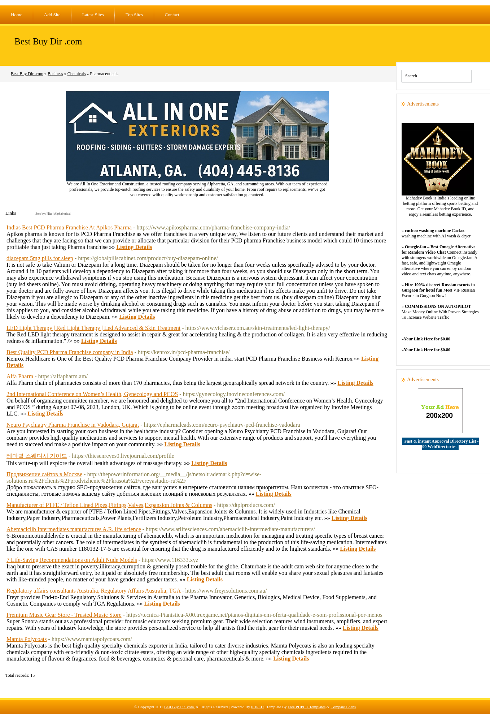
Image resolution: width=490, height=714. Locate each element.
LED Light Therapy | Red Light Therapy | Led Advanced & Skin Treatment (93, 328)
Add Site (52, 14)
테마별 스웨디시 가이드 (36, 456)
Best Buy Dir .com (48, 41)
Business (55, 73)
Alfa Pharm (19, 376)
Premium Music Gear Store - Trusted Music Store (64, 615)
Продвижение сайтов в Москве (44, 474)
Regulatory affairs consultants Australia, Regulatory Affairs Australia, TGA (93, 591)
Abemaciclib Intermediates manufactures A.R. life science (73, 529)
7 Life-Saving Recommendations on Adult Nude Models (71, 560)
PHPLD (257, 707)
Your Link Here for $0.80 (427, 338)
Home (16, 14)
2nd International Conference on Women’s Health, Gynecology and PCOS (92, 394)
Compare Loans (343, 707)
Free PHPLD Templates (306, 707)
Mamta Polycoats (26, 639)
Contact (172, 14)
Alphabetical (62, 213)
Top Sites (134, 14)
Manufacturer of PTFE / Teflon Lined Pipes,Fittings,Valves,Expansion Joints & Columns (109, 505)
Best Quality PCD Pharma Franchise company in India (69, 352)
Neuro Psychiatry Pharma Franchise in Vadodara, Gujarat (72, 425)
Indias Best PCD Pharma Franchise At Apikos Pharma (69, 227)
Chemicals (76, 73)
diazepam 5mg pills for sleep (39, 258)
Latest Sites (93, 14)
